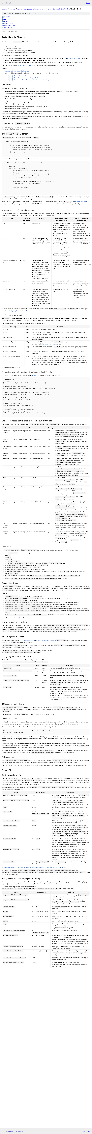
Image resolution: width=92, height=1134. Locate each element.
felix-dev (12, 9)
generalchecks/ (8, 23)
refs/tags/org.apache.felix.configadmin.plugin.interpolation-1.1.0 (42, 9)
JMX (54, 640)
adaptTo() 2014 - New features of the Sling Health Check (24, 78)
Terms (21, 1131)
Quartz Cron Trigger (50, 344)
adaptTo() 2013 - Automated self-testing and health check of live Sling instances (30, 80)
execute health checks (24, 65)
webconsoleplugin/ (9, 25)
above (34, 375)
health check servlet (43, 640)
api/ (5, 19)
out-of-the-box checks (74, 58)
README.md (8, 27)
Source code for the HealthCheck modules (17, 71)
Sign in (88, 3)
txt (84, 1131)
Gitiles (11, 1131)
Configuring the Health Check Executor (20, 311)
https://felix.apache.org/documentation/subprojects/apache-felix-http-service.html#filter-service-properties (35, 867)
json (88, 1131)
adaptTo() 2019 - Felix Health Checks (18, 76)
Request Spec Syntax (61, 529)
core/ (5, 21)
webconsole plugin (29, 640)
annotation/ (7, 17)
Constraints (81, 508)
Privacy (16, 1131)
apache (4, 9)
